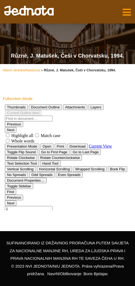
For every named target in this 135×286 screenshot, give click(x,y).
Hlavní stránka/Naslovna (21, 70)
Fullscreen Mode (18, 98)
